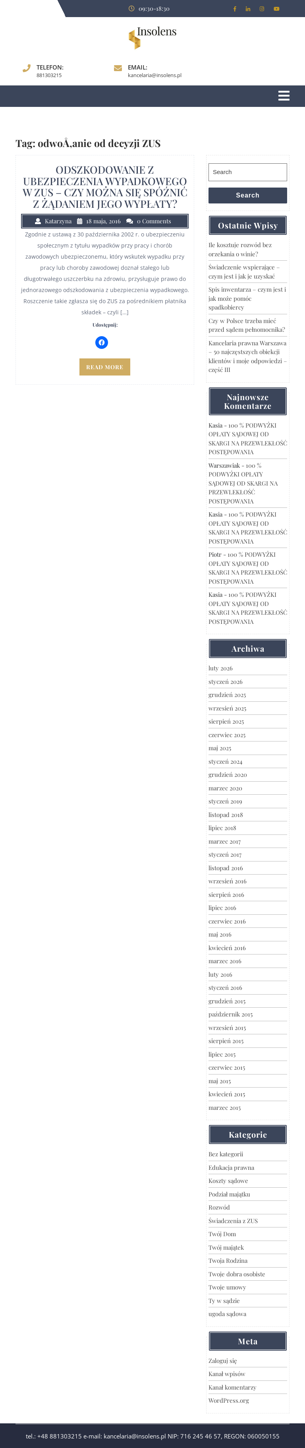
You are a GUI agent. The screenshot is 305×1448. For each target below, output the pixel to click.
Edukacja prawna (231, 1167)
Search (247, 195)
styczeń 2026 (225, 681)
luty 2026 (220, 668)
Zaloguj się (222, 1361)
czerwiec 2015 (226, 1067)
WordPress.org (228, 1400)
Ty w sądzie (224, 1301)
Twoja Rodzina (227, 1260)
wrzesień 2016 (227, 881)
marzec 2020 (225, 788)
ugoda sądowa (227, 1314)
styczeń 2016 (225, 987)
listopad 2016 (225, 868)
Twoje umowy (227, 1287)
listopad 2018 (225, 815)
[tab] (284, 96)
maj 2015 (219, 1081)
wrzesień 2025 (227, 708)
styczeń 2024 (225, 761)
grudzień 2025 (227, 695)
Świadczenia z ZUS (233, 1221)
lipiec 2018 (222, 828)
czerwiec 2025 (226, 735)
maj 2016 (220, 934)
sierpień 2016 (226, 894)
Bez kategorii (225, 1154)
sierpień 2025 (226, 721)
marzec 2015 (224, 1107)
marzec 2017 (224, 841)
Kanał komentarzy (232, 1387)
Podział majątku (229, 1194)
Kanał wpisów (226, 1374)
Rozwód (219, 1207)
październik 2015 (230, 1014)
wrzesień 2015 (227, 1028)
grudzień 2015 (226, 1001)
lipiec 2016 (222, 908)
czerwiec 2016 (227, 921)
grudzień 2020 (227, 774)
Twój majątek (226, 1247)
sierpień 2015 (225, 1041)
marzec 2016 (224, 961)
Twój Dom (222, 1234)
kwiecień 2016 (227, 948)
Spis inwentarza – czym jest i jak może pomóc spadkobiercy (247, 298)
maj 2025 (219, 748)
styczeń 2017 (224, 854)
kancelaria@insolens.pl (154, 75)
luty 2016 (220, 974)
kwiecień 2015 (226, 1094)
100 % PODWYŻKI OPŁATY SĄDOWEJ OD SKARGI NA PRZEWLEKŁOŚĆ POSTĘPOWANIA (243, 483)
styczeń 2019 (225, 801)
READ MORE (105, 367)
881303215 (49, 75)
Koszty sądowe (228, 1181)
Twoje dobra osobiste (236, 1274)
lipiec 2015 (222, 1054)
